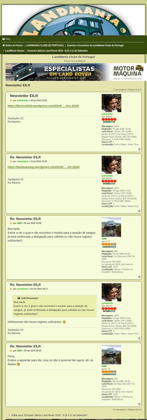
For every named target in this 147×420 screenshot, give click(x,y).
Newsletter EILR (17, 85)
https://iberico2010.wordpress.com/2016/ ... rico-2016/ (43, 105)
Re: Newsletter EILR (25, 157)
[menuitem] (6, 39)
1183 (104, 238)
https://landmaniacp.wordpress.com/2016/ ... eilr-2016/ (43, 167)
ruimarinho (107, 114)
